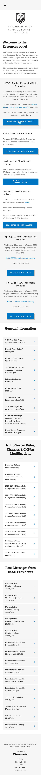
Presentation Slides (20, 273)
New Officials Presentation (20, 181)
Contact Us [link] (20, 770)
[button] (5, 5)
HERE (27, 202)
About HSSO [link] (20, 767)
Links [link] (20, 765)
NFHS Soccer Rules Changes (20, 151)
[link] (20, 18)
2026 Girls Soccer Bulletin (19, 225)
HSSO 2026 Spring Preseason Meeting (20, 258)
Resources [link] (20, 762)
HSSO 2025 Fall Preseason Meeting (20, 301)
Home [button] (20, 759)
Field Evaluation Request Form (20, 122)
